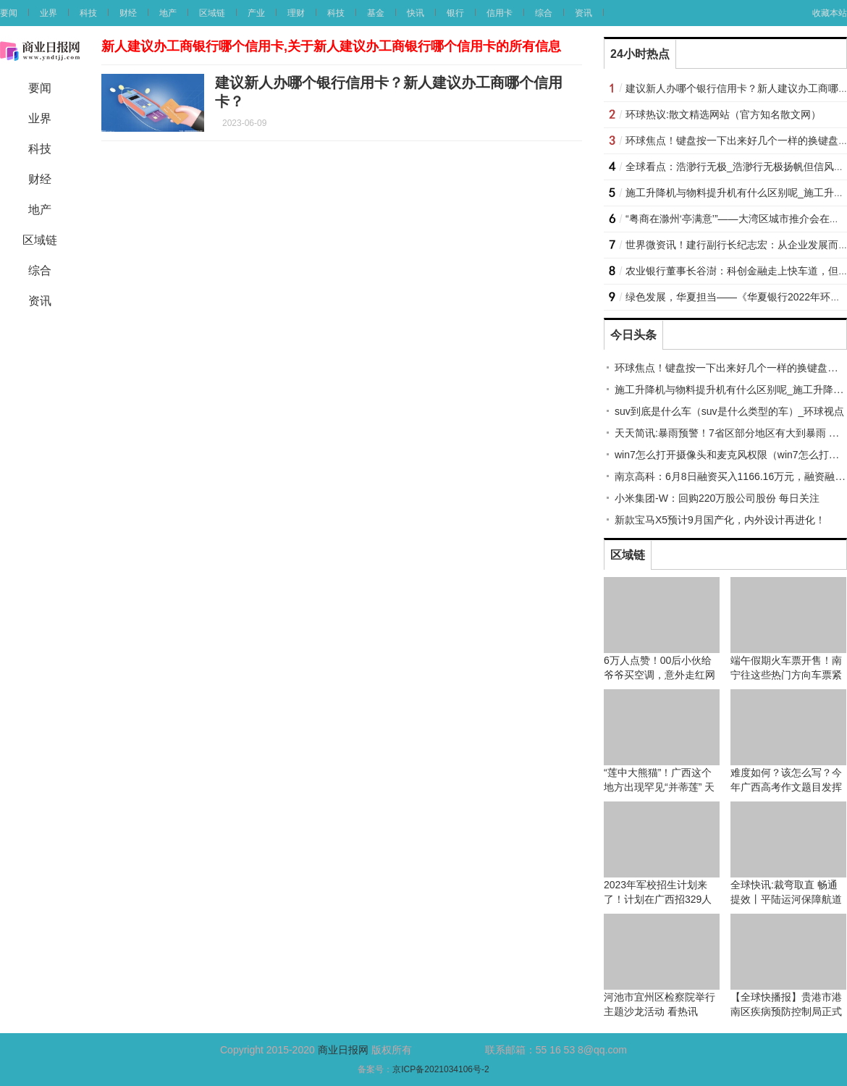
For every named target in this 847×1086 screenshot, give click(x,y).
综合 (543, 13)
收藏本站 (829, 13)
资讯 (583, 13)
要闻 (8, 13)
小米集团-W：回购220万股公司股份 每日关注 (717, 498)
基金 (375, 13)
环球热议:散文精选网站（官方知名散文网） (723, 114)
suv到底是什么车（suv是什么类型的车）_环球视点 (729, 411)
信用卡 (499, 13)
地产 (168, 13)
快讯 (415, 13)
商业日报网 (343, 1050)
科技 (88, 13)
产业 (256, 13)
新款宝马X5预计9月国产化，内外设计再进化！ (720, 520)
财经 (128, 13)
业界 (48, 13)
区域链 (212, 13)
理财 (296, 13)
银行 (455, 13)
